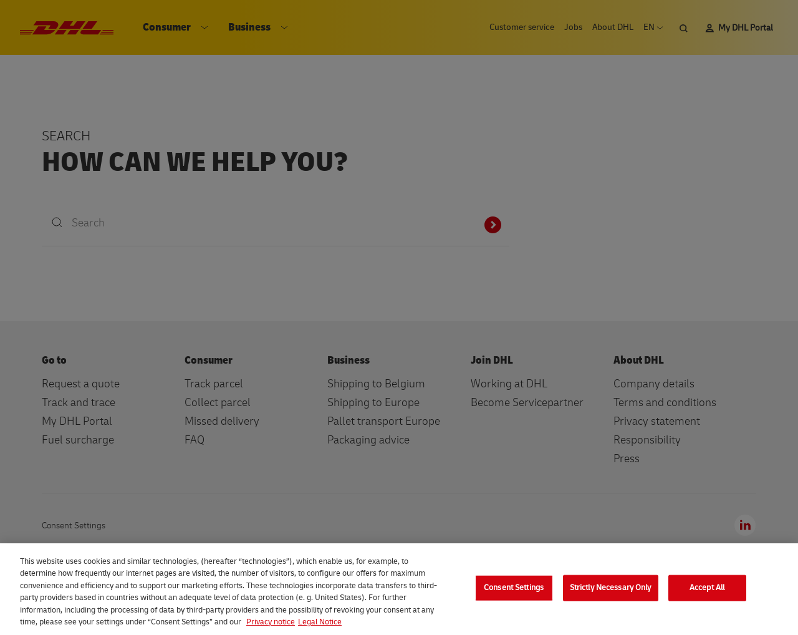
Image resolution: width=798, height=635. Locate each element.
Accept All (707, 588)
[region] (399, 589)
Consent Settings (514, 588)
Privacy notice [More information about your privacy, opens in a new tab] (270, 622)
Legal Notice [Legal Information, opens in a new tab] (320, 622)
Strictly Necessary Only (610, 588)
